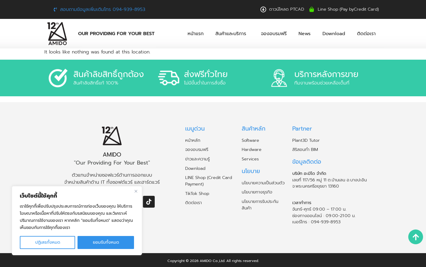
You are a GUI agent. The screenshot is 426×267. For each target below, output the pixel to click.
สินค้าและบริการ (232, 33)
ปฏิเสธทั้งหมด (47, 242)
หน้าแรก (196, 33)
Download (333, 33)
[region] (77, 220)
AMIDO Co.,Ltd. (212, 260)
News (304, 33)
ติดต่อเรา (366, 33)
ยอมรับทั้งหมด (106, 242)
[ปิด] (135, 191)
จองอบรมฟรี (274, 33)
